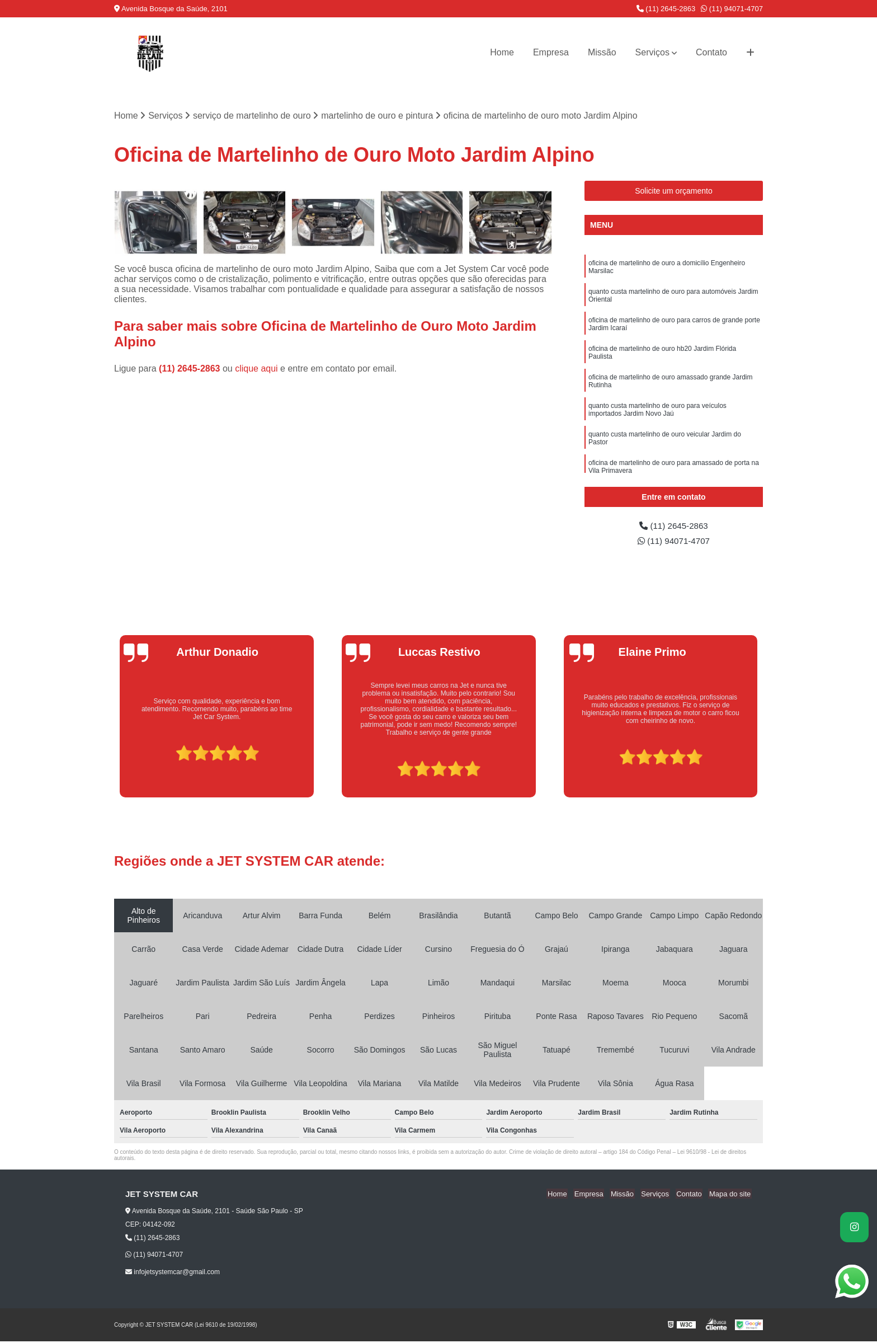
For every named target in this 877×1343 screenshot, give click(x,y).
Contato (711, 52)
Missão (602, 52)
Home (502, 52)
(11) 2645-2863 (666, 8)
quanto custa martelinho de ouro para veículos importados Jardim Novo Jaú (657, 413)
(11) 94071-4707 (732, 8)
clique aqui (256, 369)
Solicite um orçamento (674, 191)
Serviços (652, 52)
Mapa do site (730, 1195)
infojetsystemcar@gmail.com (172, 1273)
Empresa (551, 52)
